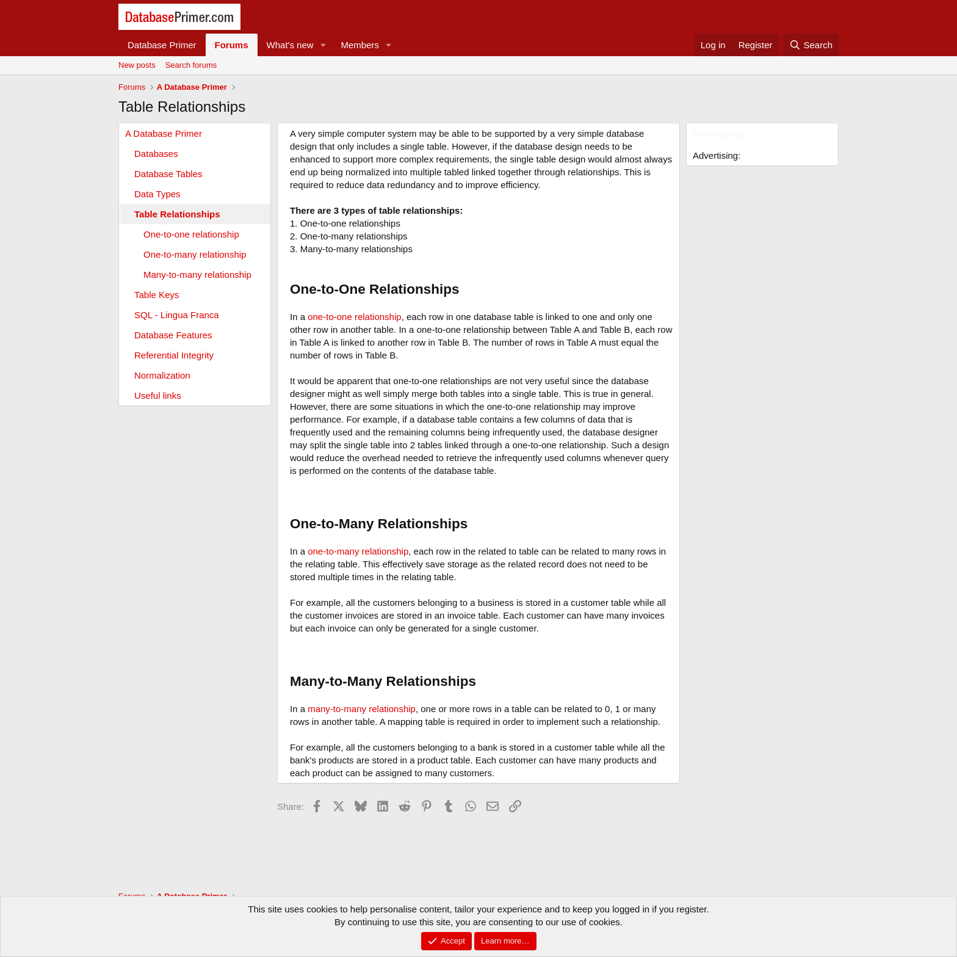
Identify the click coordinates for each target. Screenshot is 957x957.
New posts (137, 65)
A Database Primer (163, 133)
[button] (323, 45)
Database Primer (162, 45)
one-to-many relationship (358, 551)
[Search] (811, 45)
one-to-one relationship (354, 316)
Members (360, 45)
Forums (231, 45)
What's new (290, 45)
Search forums (191, 65)
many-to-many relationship (362, 709)
